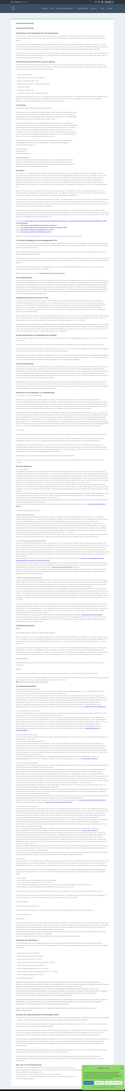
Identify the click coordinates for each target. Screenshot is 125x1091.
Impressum (112, 1087)
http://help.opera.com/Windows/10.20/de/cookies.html (35, 229)
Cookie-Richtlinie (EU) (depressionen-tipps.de (52, 271)
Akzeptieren (88, 1082)
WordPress (38, 1089)
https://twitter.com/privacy (90, 756)
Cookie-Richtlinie (95, 1087)
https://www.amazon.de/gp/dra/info (62, 565)
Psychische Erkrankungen (65, 8)
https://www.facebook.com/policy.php (95, 704)
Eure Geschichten (82, 8)
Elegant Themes (23, 1089)
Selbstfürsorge (24, 2)
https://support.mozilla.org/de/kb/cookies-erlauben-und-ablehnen (39, 223)
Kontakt (110, 8)
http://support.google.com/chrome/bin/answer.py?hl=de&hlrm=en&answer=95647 (44, 225)
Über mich (93, 8)
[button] (122, 1068)
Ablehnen (99, 1082)
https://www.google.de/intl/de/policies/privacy (59, 800)
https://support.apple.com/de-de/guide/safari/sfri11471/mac (36, 227)
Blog (51, 8)
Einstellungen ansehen (114, 1082)
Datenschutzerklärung (104, 1087)
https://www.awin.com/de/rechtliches (92, 612)
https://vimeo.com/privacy (90, 828)
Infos (102, 8)
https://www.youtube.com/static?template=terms (92, 798)
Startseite (45, 8)
